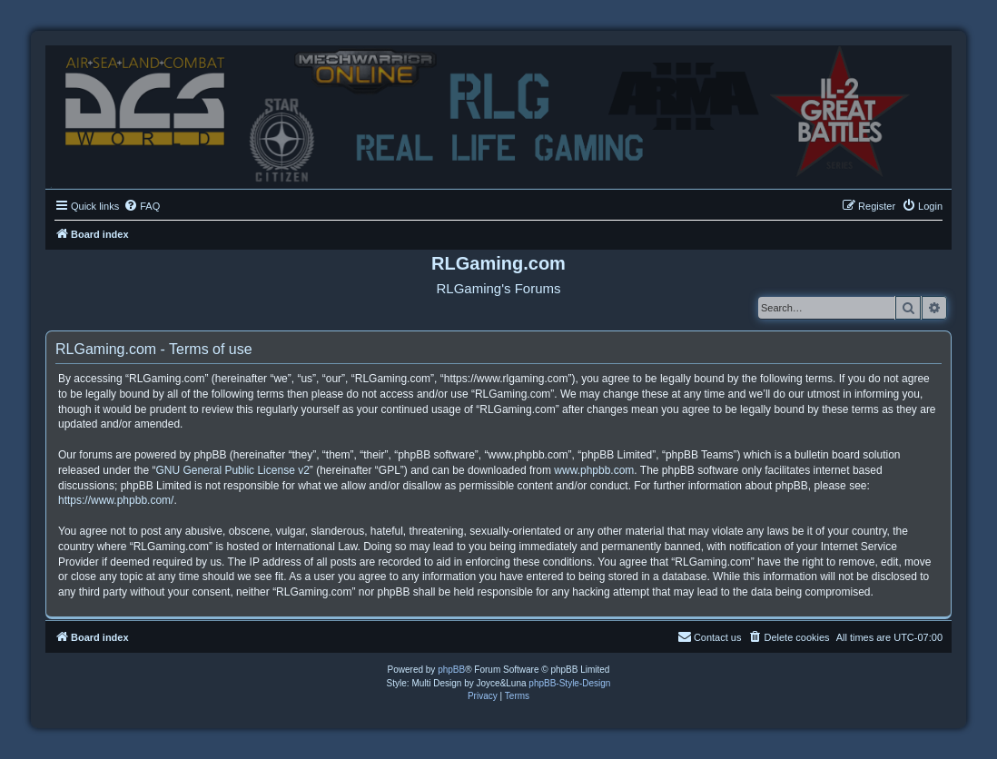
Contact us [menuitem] (709, 636)
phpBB (451, 670)
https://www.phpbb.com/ (115, 500)
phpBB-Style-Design (569, 683)
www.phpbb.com (594, 470)
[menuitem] (141, 206)
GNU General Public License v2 (232, 470)
